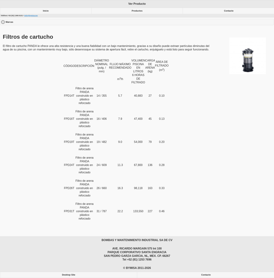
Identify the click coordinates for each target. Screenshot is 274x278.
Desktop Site (68, 275)
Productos (137, 11)
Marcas (22, 22)
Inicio (46, 11)
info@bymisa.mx (31, 15)
